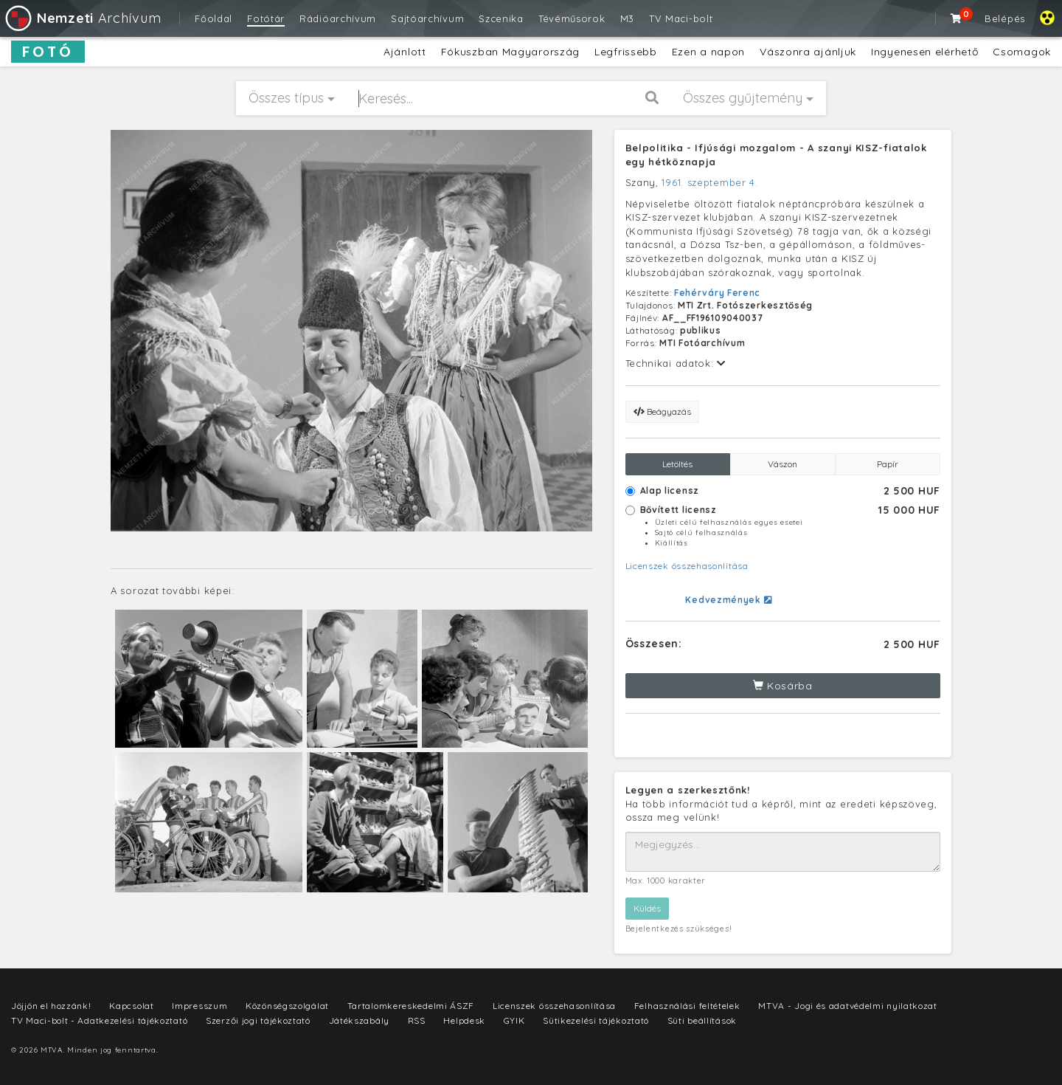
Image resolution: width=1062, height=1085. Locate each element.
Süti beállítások (702, 1020)
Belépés (1005, 18)
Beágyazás (662, 411)
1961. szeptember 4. (709, 182)
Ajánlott (405, 51)
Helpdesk (464, 1020)
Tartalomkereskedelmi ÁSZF (411, 1005)
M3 (627, 18)
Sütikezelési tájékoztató (596, 1020)
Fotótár (266, 18)
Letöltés (677, 463)
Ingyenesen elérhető (924, 51)
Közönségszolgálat (287, 1005)
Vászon (782, 463)
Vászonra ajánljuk (808, 51)
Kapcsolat (131, 1005)
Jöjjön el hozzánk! (51, 1005)
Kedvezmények (728, 599)
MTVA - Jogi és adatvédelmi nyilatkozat (847, 1005)
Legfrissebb (625, 51)
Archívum (82, 18)
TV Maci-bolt (680, 18)
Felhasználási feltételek (687, 1005)
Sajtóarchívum (427, 18)
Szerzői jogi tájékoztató (258, 1020)
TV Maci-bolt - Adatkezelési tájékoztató (99, 1020)
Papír (887, 463)
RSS (417, 1020)
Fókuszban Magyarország (510, 51)
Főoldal (213, 18)
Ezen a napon (708, 51)
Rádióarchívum (337, 18)
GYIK (514, 1020)
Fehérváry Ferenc (717, 292)
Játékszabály (359, 1020)
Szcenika (501, 18)
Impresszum (199, 1005)
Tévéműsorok (571, 18)
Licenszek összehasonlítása (687, 565)
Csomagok (1022, 51)
